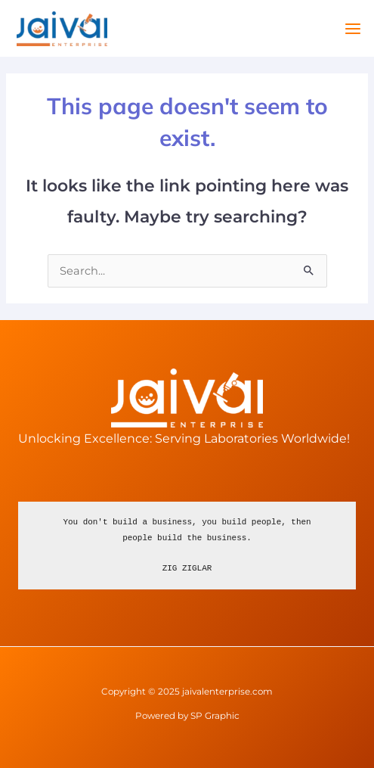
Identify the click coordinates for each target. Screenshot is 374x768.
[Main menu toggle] (352, 28)
